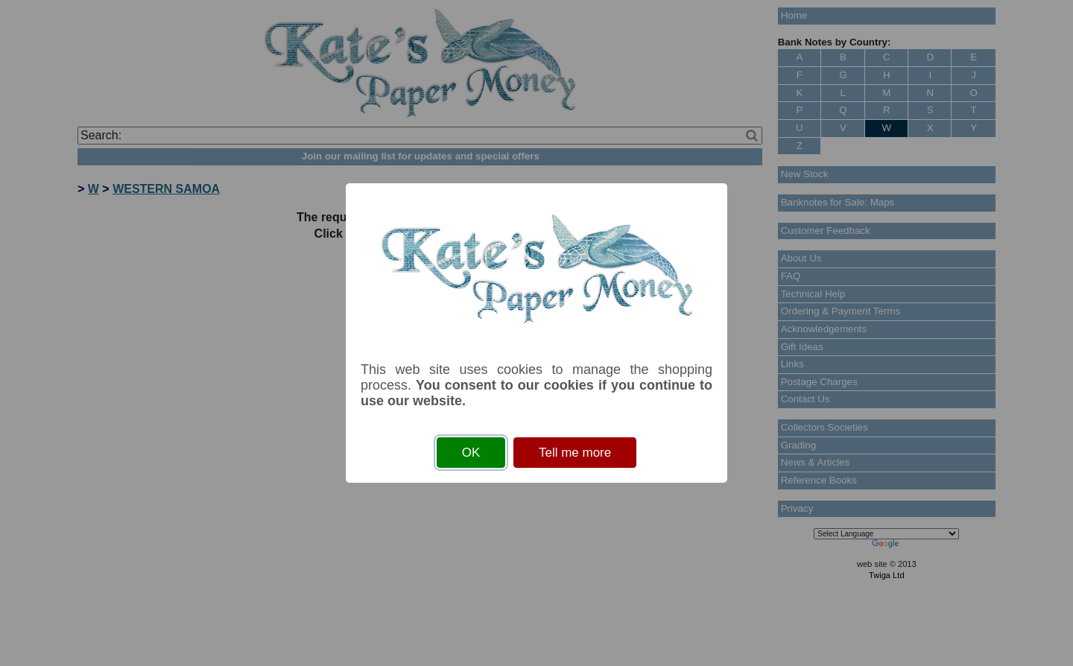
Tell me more (575, 452)
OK (471, 452)
